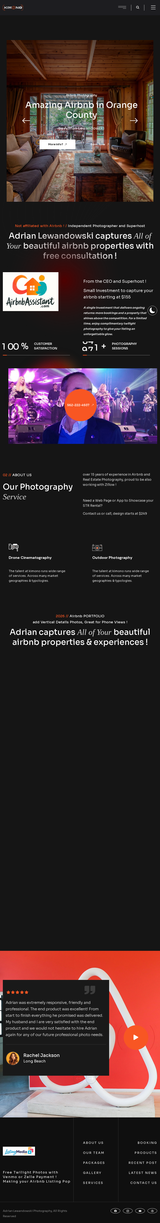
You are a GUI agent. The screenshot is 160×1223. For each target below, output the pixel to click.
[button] (26, 121)
